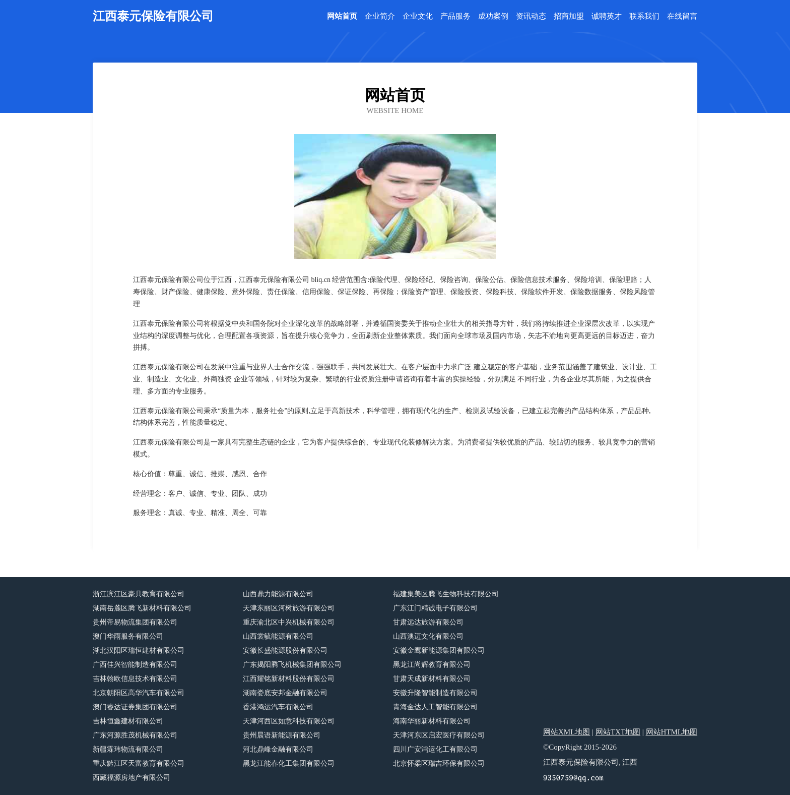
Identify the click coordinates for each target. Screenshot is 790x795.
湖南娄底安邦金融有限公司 (285, 693)
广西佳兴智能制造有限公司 (135, 664)
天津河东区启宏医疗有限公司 (439, 735)
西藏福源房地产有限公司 (131, 777)
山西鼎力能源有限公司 (278, 594)
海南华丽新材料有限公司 (432, 721)
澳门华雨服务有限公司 (128, 636)
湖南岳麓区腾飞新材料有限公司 (142, 608)
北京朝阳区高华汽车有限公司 (138, 693)
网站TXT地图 (618, 732)
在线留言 (682, 16)
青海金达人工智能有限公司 (435, 707)
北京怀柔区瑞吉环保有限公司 (439, 763)
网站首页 (342, 16)
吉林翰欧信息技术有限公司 (135, 679)
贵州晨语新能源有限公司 (281, 735)
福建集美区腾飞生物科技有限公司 (446, 594)
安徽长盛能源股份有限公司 (285, 650)
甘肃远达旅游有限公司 (428, 622)
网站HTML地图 (672, 732)
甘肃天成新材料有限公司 (432, 679)
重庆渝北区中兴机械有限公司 (289, 622)
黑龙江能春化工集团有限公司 (289, 763)
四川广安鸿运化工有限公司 (435, 749)
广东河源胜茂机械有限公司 (135, 735)
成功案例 (493, 16)
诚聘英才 (606, 16)
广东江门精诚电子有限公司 (435, 608)
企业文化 (418, 16)
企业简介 (380, 16)
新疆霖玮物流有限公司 (128, 749)
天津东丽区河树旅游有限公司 (289, 608)
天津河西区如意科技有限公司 (289, 721)
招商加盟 (569, 16)
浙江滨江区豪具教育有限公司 (138, 594)
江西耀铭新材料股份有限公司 (289, 679)
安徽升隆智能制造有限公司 (435, 693)
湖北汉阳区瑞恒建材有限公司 (138, 650)
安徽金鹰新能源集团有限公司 (439, 650)
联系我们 (644, 16)
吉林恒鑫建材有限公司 (128, 721)
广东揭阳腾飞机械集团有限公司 (292, 664)
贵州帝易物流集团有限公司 (135, 622)
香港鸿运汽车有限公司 (278, 707)
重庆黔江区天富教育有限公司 (138, 763)
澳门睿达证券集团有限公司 (135, 707)
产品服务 (455, 16)
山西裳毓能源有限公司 (278, 636)
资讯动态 (531, 16)
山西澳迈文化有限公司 (428, 636)
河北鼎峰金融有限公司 (278, 749)
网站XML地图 (566, 732)
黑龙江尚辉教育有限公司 (432, 664)
